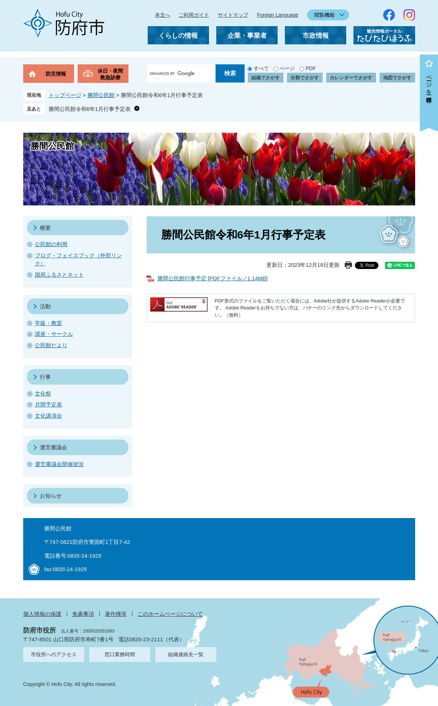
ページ (287, 68)
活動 (45, 306)
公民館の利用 (51, 244)
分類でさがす (305, 77)
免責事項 (83, 614)
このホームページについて (170, 614)
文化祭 (43, 393)
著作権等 (116, 614)
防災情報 (56, 74)
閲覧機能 (324, 15)
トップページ (65, 95)
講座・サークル (54, 334)
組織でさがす (265, 77)
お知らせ (51, 496)
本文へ (162, 15)
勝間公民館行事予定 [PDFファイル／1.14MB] (212, 278)
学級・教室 (48, 323)
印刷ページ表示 (348, 265)
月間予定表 (48, 404)
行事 (45, 377)
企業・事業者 (247, 35)
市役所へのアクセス (54, 654)
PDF (311, 68)
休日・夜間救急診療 (110, 74)
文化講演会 (48, 416)
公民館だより (51, 345)
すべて (261, 68)
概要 (45, 228)
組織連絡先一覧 (186, 654)
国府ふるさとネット (59, 275)
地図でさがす (397, 77)
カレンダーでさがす (351, 77)
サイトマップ (233, 15)
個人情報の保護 (42, 614)
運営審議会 (53, 447)
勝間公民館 (101, 95)
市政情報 (316, 35)
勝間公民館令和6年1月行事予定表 (90, 109)
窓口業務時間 (120, 654)
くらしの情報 (178, 35)
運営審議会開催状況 (59, 464)
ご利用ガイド (194, 15)
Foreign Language (277, 15)
